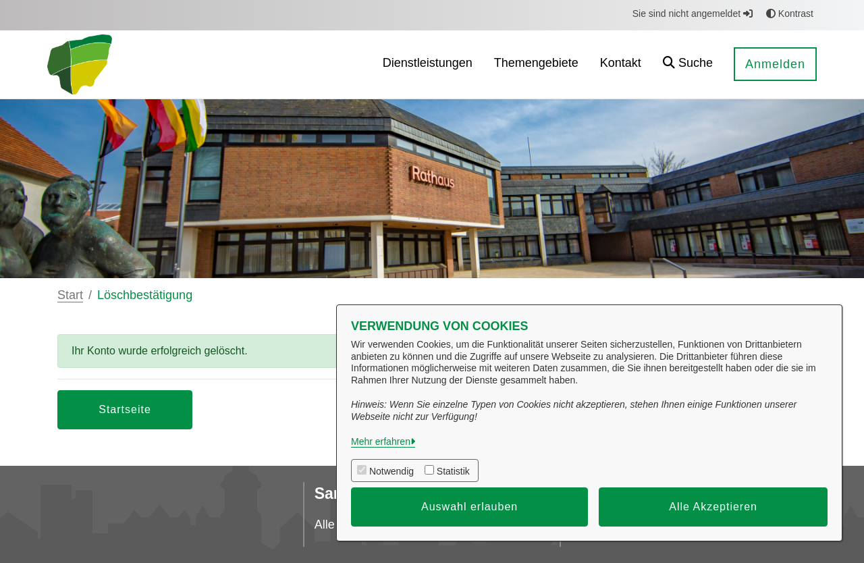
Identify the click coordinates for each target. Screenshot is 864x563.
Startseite (125, 409)
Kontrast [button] (789, 13)
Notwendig (391, 471)
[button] (688, 64)
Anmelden (775, 64)
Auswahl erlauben (469, 506)
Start (70, 295)
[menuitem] (427, 64)
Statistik (453, 471)
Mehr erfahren (380, 441)
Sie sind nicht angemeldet (692, 13)
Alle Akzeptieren (713, 506)
